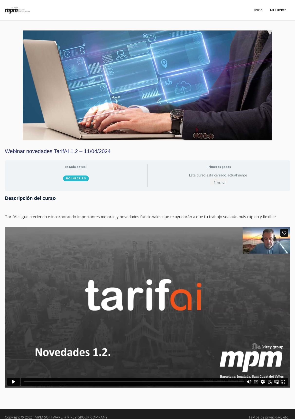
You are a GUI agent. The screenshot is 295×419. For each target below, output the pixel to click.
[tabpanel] (147, 294)
